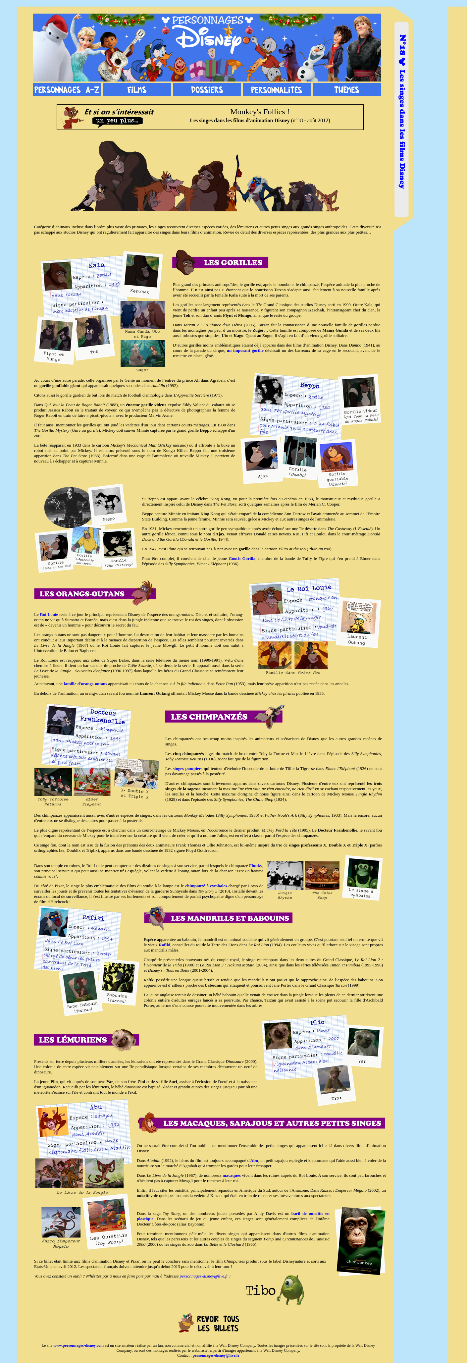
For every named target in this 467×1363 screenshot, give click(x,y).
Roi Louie (49, 614)
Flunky (255, 865)
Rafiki (164, 944)
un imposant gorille (245, 350)
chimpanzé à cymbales (206, 885)
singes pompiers (187, 768)
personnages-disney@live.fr (204, 1276)
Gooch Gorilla (242, 558)
